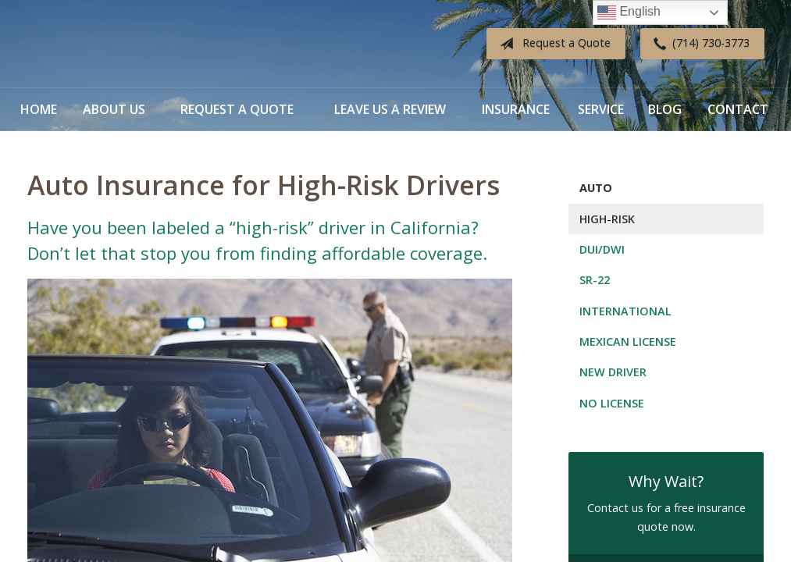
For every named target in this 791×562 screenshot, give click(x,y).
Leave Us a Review (390, 109)
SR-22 (594, 279)
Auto (595, 187)
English (629, 12)
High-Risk (607, 219)
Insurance (516, 109)
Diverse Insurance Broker (125, 44)
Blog (665, 109)
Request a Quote (552, 43)
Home (38, 109)
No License (611, 403)
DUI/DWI (602, 249)
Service (601, 109)
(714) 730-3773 (698, 43)
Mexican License (627, 341)
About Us (114, 109)
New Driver (613, 372)
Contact (737, 109)
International (625, 311)
